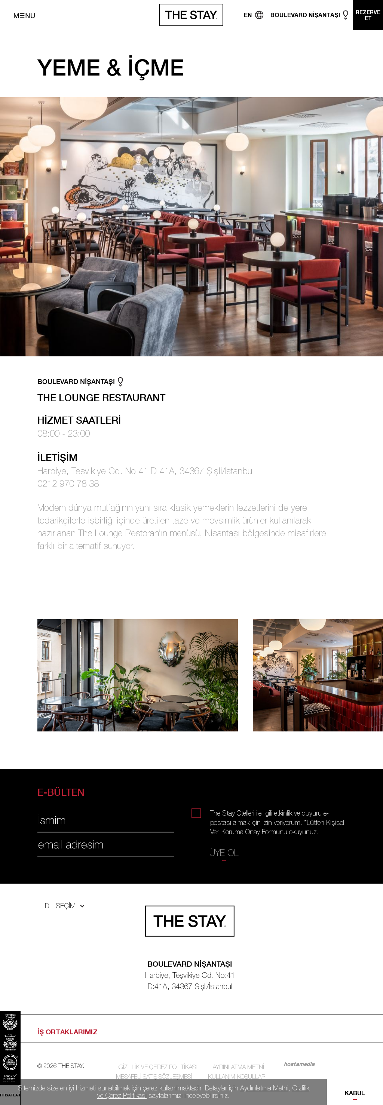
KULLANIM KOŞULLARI (237, 1076)
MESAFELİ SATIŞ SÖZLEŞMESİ (154, 1076)
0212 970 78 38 (68, 483)
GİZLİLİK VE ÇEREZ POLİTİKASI (158, 1066)
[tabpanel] (145, 675)
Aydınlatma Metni (264, 1088)
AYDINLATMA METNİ (238, 1066)
